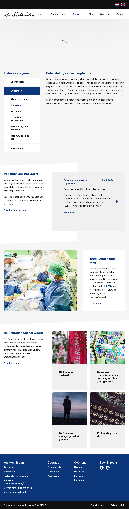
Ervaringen (16, 91)
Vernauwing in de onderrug (20, 128)
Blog (91, 14)
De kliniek (79, 471)
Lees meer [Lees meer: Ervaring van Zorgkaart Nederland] (69, 212)
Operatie (77, 14)
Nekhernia (16, 111)
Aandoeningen (58, 14)
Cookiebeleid (97, 505)
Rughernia (16, 105)
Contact (120, 14)
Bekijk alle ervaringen (15, 210)
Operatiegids (17, 81)
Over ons (105, 14)
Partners (78, 476)
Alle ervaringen (19, 99)
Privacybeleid (118, 505)
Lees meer (95, 303)
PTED (109, 286)
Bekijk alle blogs (12, 363)
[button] (35, 91)
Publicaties (80, 480)
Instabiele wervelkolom (17, 119)
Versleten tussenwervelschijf (14, 482)
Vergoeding (17, 148)
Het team (79, 467)
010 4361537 (39, 505)
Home (41, 14)
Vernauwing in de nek (20, 137)
